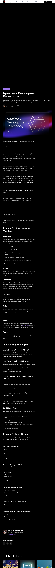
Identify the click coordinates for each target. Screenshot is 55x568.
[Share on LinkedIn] (7, 543)
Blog (8, 85)
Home (4, 85)
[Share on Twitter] (4, 543)
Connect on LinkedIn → (12, 534)
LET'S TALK (48, 1)
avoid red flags (25, 325)
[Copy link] (11, 543)
